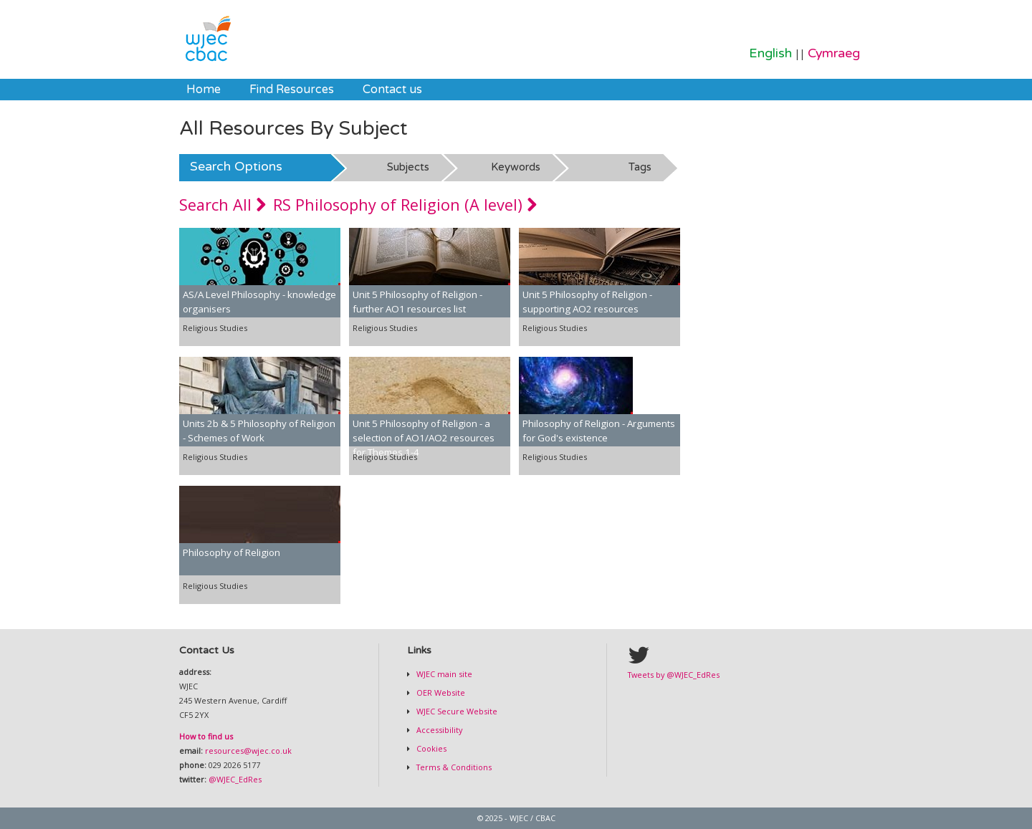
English (770, 53)
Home (203, 89)
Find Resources (291, 89)
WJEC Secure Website (455, 711)
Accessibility (438, 729)
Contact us (392, 89)
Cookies (430, 748)
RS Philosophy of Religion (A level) (405, 204)
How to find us (206, 736)
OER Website (439, 692)
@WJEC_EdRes (235, 779)
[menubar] (304, 89)
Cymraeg (834, 53)
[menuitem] (203, 89)
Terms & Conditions (453, 767)
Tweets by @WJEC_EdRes (674, 674)
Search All (222, 204)
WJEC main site (443, 674)
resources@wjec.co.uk (248, 750)
